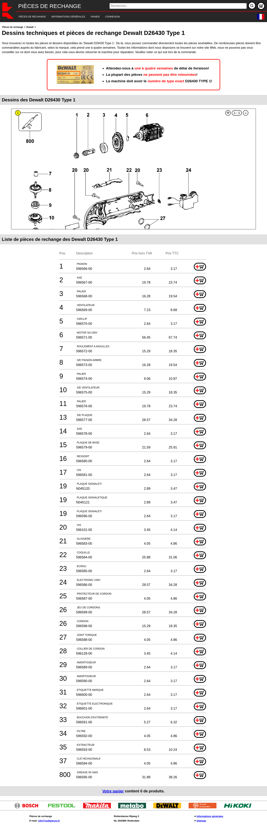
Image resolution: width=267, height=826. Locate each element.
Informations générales (210, 816)
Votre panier (113, 791)
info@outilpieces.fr (49, 820)
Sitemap (201, 820)
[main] (133, 410)
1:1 (236, 113)
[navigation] (128, 17)
